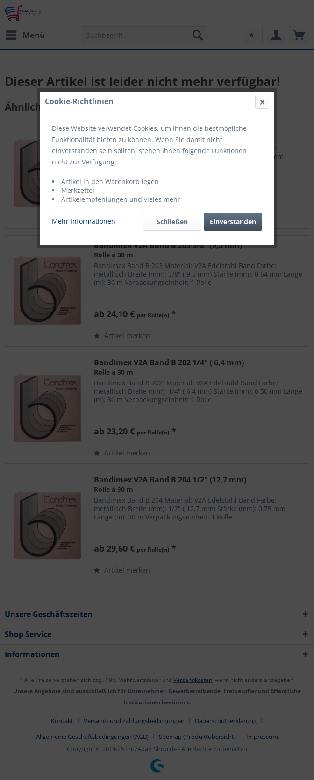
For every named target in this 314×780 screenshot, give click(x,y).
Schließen (172, 221)
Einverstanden (233, 221)
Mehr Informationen (83, 221)
